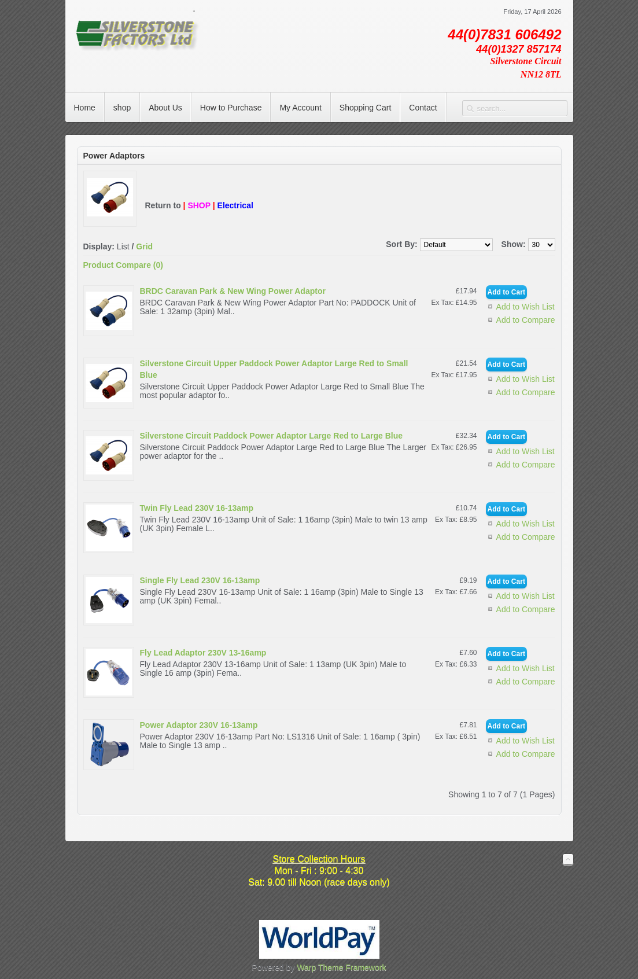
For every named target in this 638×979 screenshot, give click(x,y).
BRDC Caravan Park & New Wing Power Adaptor (233, 291)
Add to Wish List (525, 306)
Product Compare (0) (123, 265)
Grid (144, 246)
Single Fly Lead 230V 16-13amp (200, 580)
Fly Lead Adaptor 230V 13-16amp (203, 652)
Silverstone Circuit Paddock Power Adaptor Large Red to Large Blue (271, 435)
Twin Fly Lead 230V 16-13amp (197, 508)
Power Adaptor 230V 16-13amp (199, 725)
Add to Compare (525, 320)
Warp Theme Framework (341, 967)
